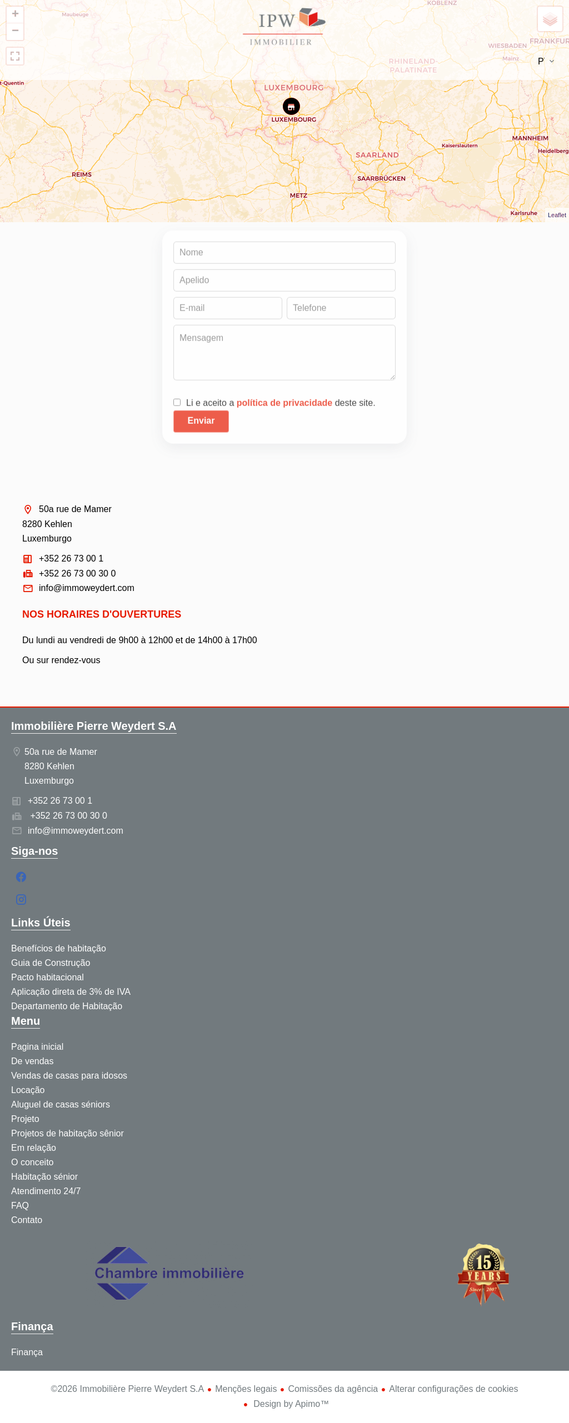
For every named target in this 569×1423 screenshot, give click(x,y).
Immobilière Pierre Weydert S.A (94, 726)
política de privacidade (285, 405)
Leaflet (557, 215)
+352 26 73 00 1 (71, 558)
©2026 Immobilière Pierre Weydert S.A (127, 1389)
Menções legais (246, 1389)
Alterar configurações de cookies (453, 1389)
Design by (290, 1404)
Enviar (201, 423)
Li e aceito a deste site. (281, 405)
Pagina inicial (284, 27)
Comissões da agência (333, 1389)
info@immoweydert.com (86, 588)
